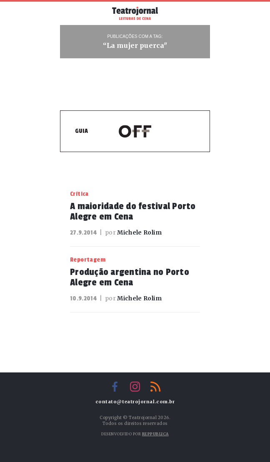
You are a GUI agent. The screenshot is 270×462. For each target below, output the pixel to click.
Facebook (115, 387)
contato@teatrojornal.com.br (135, 402)
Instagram (135, 387)
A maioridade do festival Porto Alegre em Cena (133, 211)
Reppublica (155, 434)
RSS (155, 387)
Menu (72, 12)
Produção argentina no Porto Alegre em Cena (129, 277)
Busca (197, 13)
